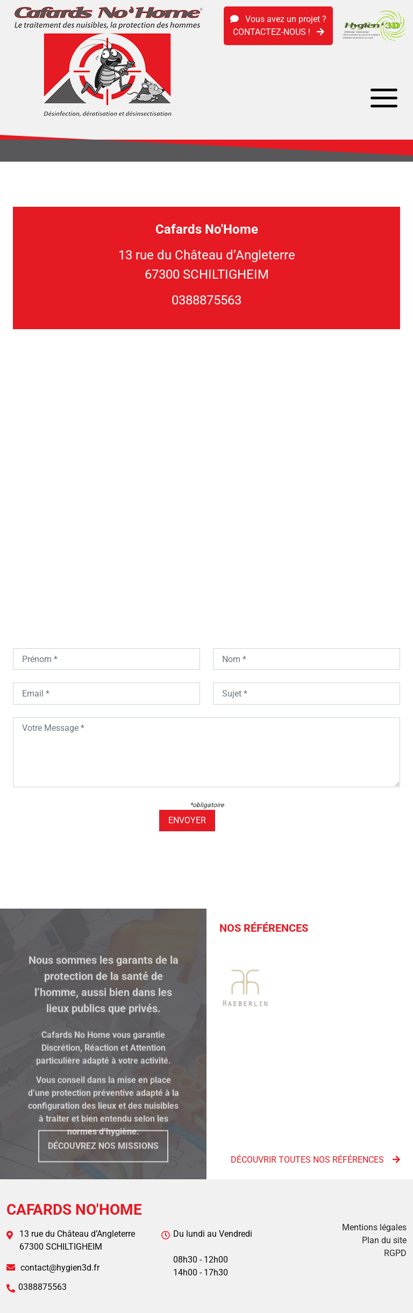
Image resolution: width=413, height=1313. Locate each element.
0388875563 (206, 300)
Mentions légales (374, 1227)
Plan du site (384, 1240)
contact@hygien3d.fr (59, 1268)
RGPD (395, 1253)
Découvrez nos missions (103, 1156)
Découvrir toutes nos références (315, 1160)
